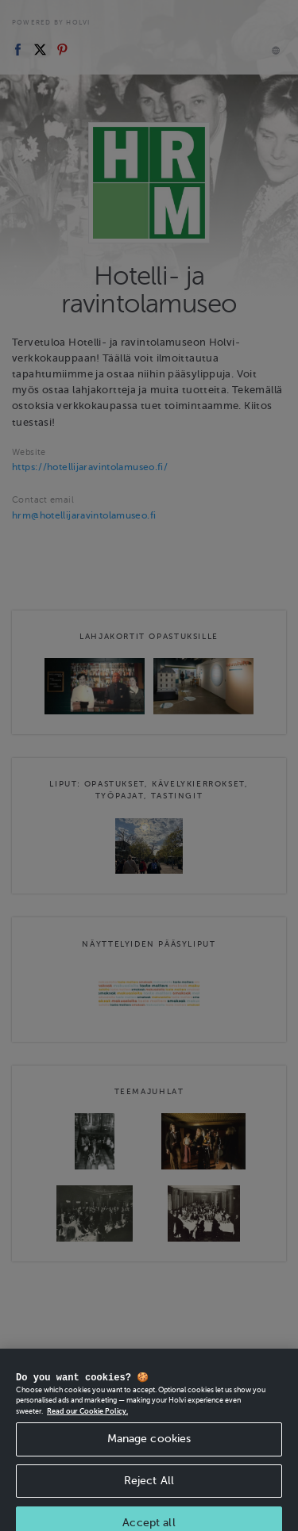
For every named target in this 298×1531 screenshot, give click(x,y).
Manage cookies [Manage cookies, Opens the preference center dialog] (149, 1452)
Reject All (149, 1494)
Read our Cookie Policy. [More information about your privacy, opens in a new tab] (87, 1425)
